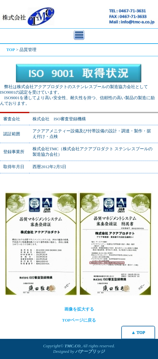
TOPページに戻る (79, 320)
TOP (10, 49)
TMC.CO (72, 345)
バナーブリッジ (90, 351)
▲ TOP (138, 332)
